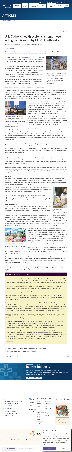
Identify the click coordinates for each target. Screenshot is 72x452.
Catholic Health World (7, 20)
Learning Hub (48, 409)
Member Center (47, 403)
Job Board (47, 416)
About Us (31, 403)
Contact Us (32, 412)
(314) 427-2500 (9, 416)
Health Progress (39, 416)
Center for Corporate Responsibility (42, 332)
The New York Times (52, 303)
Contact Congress (47, 412)
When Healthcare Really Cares (40, 421)
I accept (49, 448)
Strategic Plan (32, 410)
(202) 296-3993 (9, 406)
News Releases (39, 403)
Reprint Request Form (37, 378)
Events (46, 406)
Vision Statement (31, 406)
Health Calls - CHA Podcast (40, 407)
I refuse (63, 448)
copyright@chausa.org (32, 351)
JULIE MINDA (10, 48)
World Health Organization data (21, 57)
